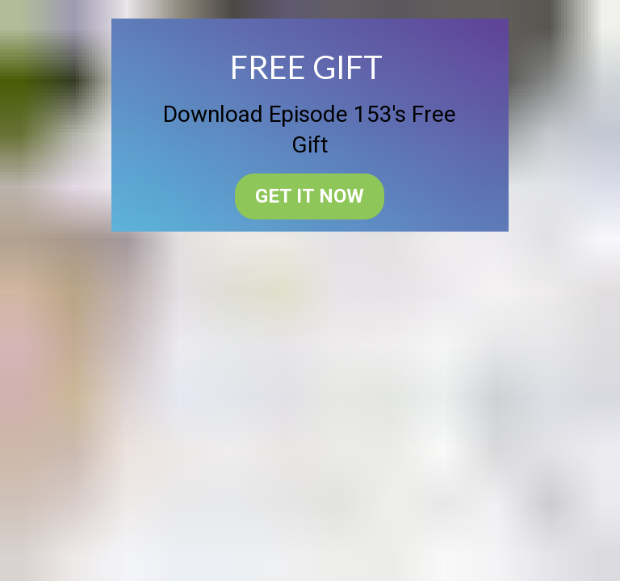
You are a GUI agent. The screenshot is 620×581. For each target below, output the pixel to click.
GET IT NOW (309, 196)
